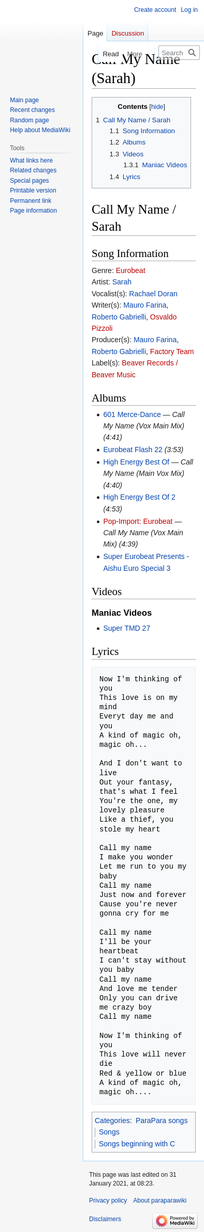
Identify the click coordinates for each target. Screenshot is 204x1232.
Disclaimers (105, 1219)
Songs (109, 1132)
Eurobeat (130, 270)
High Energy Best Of (136, 462)
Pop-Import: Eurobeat (137, 521)
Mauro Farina (144, 305)
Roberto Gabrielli (119, 317)
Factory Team (172, 351)
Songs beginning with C (137, 1144)
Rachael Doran (153, 294)
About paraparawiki (159, 1200)
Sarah (122, 282)
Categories (112, 1120)
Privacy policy (108, 1200)
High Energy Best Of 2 (139, 497)
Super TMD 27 (126, 628)
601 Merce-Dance (132, 414)
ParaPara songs (161, 1120)
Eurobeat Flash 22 (132, 449)
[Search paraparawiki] (179, 52)
